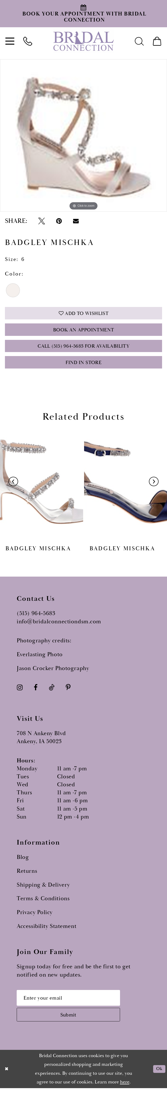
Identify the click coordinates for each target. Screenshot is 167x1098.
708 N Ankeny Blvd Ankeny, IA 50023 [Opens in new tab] (41, 744)
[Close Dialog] (7, 1079)
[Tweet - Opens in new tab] (41, 221)
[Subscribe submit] (74, 1023)
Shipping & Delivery (43, 891)
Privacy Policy (35, 919)
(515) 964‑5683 (36, 620)
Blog (23, 864)
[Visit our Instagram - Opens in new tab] (20, 694)
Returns (27, 877)
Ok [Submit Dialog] (158, 1078)
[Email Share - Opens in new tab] (76, 221)
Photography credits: (44, 647)
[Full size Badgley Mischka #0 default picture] (83, 135)
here (124, 1092)
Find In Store (83, 368)
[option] (83, 135)
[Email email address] (74, 1005)
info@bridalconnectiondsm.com (59, 628)
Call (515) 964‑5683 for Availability (83, 350)
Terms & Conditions (43, 905)
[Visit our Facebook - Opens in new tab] (36, 694)
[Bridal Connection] (83, 41)
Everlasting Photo (40, 661)
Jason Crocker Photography (53, 675)
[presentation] (41, 488)
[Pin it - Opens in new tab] (59, 221)
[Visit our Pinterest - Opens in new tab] (68, 694)
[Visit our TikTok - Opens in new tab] (52, 694)
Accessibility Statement (46, 932)
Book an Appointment (83, 332)
